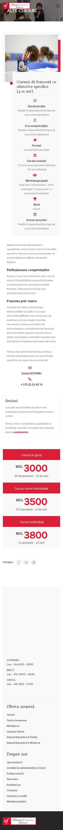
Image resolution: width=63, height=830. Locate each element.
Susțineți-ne (14, 784)
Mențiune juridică (16, 801)
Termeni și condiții (17, 796)
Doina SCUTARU (31, 373)
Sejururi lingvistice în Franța (22, 737)
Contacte (12, 790)
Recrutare (12, 779)
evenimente (20, 432)
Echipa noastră (15, 773)
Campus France (15, 731)
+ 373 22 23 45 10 (31, 384)
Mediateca (13, 725)
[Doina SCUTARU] (29, 367)
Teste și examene (17, 720)
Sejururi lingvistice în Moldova (23, 742)
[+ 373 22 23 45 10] (29, 378)
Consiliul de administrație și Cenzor (26, 767)
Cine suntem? (14, 762)
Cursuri (11, 714)
